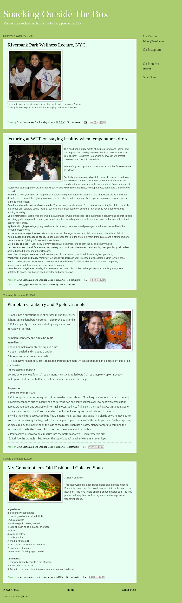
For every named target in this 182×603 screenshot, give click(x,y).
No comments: (74, 122)
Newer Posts (11, 589)
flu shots (18, 284)
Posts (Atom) (21, 596)
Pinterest (147, 69)
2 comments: (73, 447)
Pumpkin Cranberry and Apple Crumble (46, 304)
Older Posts (129, 589)
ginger (26, 284)
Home (70, 589)
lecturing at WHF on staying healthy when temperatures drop (67, 138)
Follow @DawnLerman (153, 41)
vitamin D (70, 284)
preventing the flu (57, 284)
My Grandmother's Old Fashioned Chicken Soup (55, 467)
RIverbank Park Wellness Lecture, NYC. (47, 44)
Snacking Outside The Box (55, 14)
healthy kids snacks (39, 284)
